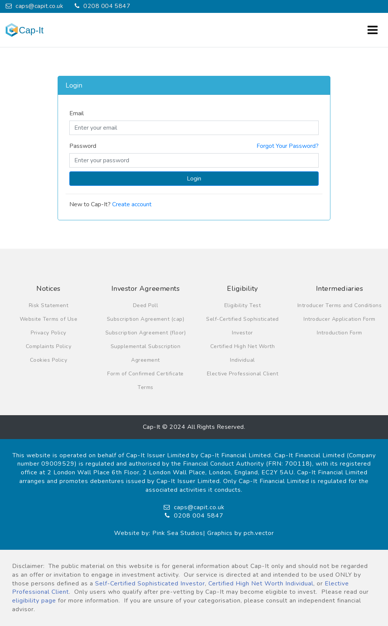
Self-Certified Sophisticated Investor (150, 583)
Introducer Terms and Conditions (339, 305)
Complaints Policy (49, 346)
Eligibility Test (242, 305)
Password (82, 146)
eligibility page (34, 600)
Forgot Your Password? (288, 146)
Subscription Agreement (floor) (145, 332)
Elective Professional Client (242, 373)
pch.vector (259, 533)
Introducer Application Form (339, 319)
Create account (132, 204)
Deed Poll (145, 305)
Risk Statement (48, 305)
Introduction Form (339, 332)
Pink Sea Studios (177, 533)
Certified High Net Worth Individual (260, 583)
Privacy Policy (48, 332)
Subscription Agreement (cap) (145, 319)
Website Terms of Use (48, 319)
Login (194, 178)
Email (76, 113)
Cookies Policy (48, 360)
